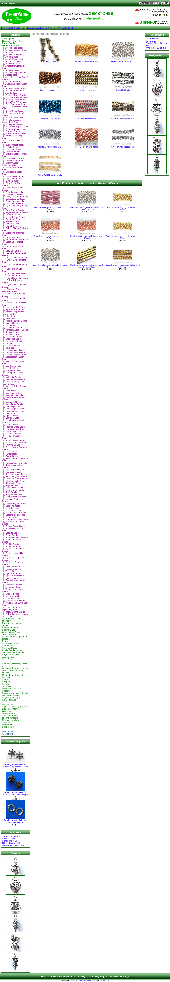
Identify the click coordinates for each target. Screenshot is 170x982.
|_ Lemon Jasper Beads (13, 350)
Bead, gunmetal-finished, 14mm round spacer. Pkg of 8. (15, 793)
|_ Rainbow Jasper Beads (14, 463)
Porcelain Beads (9, 648)
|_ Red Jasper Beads (12, 472)
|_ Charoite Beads (11, 151)
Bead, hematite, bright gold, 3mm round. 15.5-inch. (123, 208)
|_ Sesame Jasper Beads (14, 512)
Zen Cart (105, 981)
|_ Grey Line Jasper (11, 251)
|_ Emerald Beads (11, 215)
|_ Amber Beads (10, 57)
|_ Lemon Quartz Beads (13, 352)
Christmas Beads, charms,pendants (10, 716)
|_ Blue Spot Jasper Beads (15, 127)
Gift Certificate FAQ (11, 843)
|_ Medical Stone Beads (13, 379)
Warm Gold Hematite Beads (50, 174)
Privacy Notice (8, 838)
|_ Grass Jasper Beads (13, 237)
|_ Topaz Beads (10, 578)
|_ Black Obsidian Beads (14, 100)
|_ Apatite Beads (10, 75)
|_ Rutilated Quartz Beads (14, 503)
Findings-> (7, 684)
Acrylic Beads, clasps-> (13, 650)
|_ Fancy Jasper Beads (13, 217)
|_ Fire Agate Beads (11, 219)
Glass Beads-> (9, 634)
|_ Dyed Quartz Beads (13, 210)
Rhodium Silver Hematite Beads (50, 146)
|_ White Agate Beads (12, 598)
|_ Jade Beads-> (10, 318)
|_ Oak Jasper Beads (12, 406)
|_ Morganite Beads (11, 402)
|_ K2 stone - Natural (12, 327)
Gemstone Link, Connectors (15, 668)
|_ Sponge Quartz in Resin (15, 537)
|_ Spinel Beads (10, 535)
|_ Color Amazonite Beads (14, 192)
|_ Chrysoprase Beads (13, 176)
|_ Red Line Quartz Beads (14, 476)
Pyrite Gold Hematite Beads (123, 118)
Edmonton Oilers (10, 709)
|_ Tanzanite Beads (11, 567)
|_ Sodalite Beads (10, 533)
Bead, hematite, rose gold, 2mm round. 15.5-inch (50, 237)
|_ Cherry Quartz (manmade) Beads (10, 164)
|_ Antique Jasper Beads (14, 72)
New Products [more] (15, 742)
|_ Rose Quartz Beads (13, 490)
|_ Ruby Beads (9, 492)
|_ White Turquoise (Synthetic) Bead (11, 608)
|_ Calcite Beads (10, 147)
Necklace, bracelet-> (11, 688)
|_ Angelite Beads (10, 70)
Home (4, 3)
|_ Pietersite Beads (11, 433)
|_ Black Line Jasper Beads (15, 97)
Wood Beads (8, 657)
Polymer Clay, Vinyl (11, 655)
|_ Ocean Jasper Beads (13, 411)
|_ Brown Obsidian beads (14, 133)
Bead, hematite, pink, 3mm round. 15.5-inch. (50, 208)
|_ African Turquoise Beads (15, 50)
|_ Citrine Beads (10, 181)
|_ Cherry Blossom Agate (14, 158)
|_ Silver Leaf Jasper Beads (15, 519)
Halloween (7, 724)
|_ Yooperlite (8, 616)
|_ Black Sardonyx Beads (14, 104)
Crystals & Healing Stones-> (15, 706)
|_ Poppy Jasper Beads (13, 440)
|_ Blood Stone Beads (12, 111)
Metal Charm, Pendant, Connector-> (12, 676)
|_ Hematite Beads (11, 276)
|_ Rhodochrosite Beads (13, 481)
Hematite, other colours (50, 118)
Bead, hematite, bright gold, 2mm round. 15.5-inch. (123, 237)
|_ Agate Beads (9, 52)
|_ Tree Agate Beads (12, 587)
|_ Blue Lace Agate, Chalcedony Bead (11, 121)
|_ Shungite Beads (11, 517)
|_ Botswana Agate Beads (14, 129)
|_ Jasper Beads (10, 323)
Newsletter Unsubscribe (13, 845)
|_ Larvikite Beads (11, 345)
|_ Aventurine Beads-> (13, 90)
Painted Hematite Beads (86, 118)
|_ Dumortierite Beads (12, 203)
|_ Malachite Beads (11, 377)
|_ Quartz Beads (10, 456)
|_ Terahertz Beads (11, 569)
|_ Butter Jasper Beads (13, 145)
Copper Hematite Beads (50, 89)
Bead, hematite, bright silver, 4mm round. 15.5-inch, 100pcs (86, 208)
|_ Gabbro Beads (10, 224)
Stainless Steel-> (10, 627)
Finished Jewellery (10, 720)
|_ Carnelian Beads (11, 149)
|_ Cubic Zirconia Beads (13, 199)
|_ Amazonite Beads (12, 54)
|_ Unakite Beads (10, 594)
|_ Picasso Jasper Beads (14, 429)
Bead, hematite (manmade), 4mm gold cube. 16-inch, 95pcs (86, 266)
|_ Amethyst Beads (11, 61)
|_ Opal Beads (9, 413)
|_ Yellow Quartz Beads (13, 612)
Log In (12, 3)
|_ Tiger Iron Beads (11, 573)
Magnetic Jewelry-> (11, 697)
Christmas (6, 722)
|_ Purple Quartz (10, 451)
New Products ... (9, 731)
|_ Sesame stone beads (13, 515)
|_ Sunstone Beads (11, 546)
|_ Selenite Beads (10, 508)
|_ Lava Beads (9, 348)
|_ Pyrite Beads (9, 454)
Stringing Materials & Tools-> (15, 693)
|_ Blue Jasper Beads (12, 118)
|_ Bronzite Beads (11, 131)
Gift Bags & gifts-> (10, 695)
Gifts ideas (7, 711)
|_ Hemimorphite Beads (13, 307)
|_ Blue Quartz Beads (12, 124)
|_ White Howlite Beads (13, 600)
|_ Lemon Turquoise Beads (15, 354)
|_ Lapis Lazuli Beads (12, 341)
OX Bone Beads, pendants (14, 652)
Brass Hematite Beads (50, 61)
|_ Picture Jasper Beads (13, 431)
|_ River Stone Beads (12, 488)
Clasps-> (6, 682)
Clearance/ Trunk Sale (12, 41)
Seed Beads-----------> (7, 660)
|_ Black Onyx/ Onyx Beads (15, 102)
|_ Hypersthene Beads (13, 309)
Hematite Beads (123, 89)
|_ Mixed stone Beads (12, 393)
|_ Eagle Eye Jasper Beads (15, 212)
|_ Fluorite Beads (10, 221)
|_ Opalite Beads (10, 415)
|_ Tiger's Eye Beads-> (13, 576)
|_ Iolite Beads (9, 316)
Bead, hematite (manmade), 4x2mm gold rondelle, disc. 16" (123, 266)
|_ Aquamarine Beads (12, 81)
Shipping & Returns (11, 836)
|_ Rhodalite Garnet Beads (15, 479)
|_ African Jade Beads (12, 48)
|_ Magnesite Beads (11, 370)
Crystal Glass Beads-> (12, 632)
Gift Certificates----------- (9, 701)
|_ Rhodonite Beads (11, 483)
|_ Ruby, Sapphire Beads (14, 497)
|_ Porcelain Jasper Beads (14, 442)
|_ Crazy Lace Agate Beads (15, 197)
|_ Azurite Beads (10, 93)
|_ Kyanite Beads (10, 334)
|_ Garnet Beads (10, 226)
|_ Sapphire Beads (11, 506)
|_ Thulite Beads (10, 571)
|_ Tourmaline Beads (12, 585)
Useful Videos (8, 713)
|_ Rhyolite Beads (10, 485)
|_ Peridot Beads (10, 424)
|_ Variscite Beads (11, 596)
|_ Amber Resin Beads (13, 59)
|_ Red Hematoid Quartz (14, 470)
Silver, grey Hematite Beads (123, 146)
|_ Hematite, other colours (15, 278)
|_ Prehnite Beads (11, 445)
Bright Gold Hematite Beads (86, 61)
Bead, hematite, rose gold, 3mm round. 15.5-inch (86, 237)
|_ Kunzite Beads (10, 332)
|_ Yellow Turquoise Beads (15, 614)
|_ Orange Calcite (10, 418)
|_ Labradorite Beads (12, 336)
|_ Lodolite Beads (10, 368)
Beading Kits (8, 39)
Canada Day (8, 704)
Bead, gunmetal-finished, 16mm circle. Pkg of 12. (15, 820)
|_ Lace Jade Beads (11, 339)
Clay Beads (7, 646)
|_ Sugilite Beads (10, 544)
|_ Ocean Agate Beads (13, 409)
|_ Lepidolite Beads (11, 366)
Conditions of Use (10, 841)
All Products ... (8, 734)
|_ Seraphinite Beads (12, 510)
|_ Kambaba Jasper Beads (15, 330)
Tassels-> (6, 686)
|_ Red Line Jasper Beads (14, 474)
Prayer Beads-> (9, 43)
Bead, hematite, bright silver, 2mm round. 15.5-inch (50, 266)
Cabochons (7, 691)
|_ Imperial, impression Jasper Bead (13, 313)
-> (11, 45)
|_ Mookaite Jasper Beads (14, 395)
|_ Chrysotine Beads (12, 178)
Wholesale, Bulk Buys (67, 28)
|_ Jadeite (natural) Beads (14, 321)
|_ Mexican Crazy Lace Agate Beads (13, 383)
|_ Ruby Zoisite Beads (13, 494)
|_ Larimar (7, 343)
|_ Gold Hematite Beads (14, 273)
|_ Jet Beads (8, 325)
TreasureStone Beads (83, 981)
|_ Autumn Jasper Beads (14, 88)
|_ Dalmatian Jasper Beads (15, 201)
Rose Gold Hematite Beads (86, 146)
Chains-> (6, 679)
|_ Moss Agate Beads (12, 404)
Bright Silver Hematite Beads (123, 61)
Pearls (5, 641)
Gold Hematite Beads (86, 89)
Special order (8, 727)
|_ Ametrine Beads (11, 63)
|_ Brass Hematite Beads (14, 257)
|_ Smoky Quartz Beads (13, 526)
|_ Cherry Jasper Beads (13, 160)
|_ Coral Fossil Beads (12, 194)
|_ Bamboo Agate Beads (14, 95)
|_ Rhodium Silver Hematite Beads (11, 290)
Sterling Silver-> (9, 630)
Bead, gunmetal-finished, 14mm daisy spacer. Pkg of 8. (15, 765)
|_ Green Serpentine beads (15, 239)
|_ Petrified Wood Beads (13, 427)
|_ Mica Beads (9, 391)
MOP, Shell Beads (10, 643)
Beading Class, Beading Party (39, 28)
